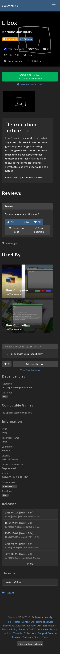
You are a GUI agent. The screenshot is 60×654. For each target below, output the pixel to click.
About (16, 621)
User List (6, 633)
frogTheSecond (9, 486)
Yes (10, 221)
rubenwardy (45, 617)
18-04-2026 (22, 524)
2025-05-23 (22, 555)
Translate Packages (22, 636)
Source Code (41, 636)
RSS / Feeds (49, 625)
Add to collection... (35, 363)
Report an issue (16, 229)
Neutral (24, 221)
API (39, 625)
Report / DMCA (27, 629)
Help (8, 621)
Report (8, 592)
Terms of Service (44, 621)
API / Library (26, 39)
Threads (17, 633)
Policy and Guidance (14, 625)
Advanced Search (47, 629)
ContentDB (10, 6)
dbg (4, 396)
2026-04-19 (22, 514)
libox (5, 495)
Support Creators (47, 633)
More (30, 563)
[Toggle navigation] (53, 6)
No (37, 221)
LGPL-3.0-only (10, 459)
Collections (30, 633)
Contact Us (27, 621)
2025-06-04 (22, 545)
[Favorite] (7, 364)
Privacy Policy (9, 629)
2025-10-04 (22, 535)
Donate (31, 625)
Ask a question (39, 229)
